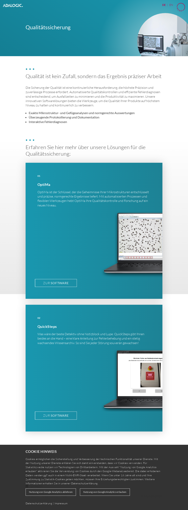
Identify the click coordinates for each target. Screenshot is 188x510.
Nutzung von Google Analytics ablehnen (51, 491)
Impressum (61, 503)
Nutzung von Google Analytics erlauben (105, 491)
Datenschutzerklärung (84, 483)
